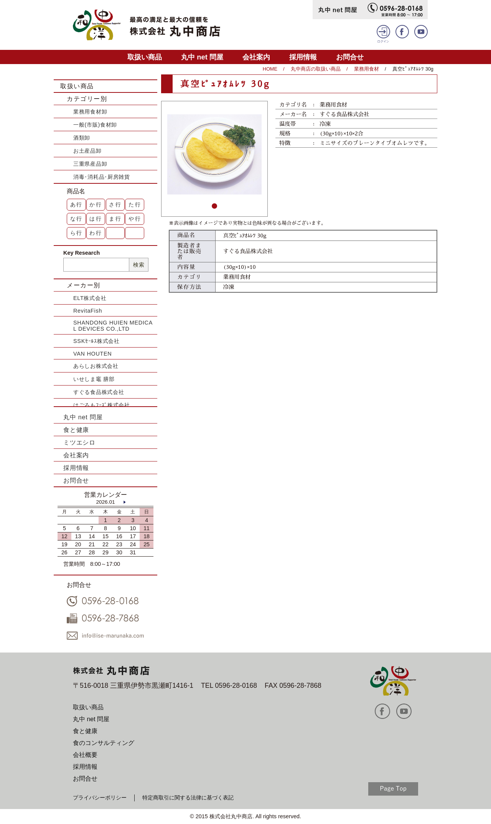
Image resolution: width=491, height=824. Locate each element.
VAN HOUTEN (92, 354)
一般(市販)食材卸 (95, 125)
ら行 (76, 233)
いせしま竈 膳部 (94, 379)
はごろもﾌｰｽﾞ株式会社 (101, 405)
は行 (95, 219)
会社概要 (85, 754)
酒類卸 (81, 138)
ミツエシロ (79, 442)
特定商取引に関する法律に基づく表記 (188, 797)
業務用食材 (366, 69)
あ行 (76, 204)
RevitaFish (87, 311)
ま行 (115, 219)
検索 (138, 265)
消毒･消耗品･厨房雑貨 (101, 177)
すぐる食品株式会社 (98, 392)
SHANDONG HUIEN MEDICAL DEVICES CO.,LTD (113, 326)
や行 (135, 219)
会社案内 (256, 57)
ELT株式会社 (89, 298)
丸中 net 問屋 (202, 57)
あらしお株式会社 (96, 366)
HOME (270, 69)
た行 (135, 204)
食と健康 (76, 430)
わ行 (95, 233)
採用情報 (303, 57)
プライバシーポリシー (100, 797)
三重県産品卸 (90, 164)
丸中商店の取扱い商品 (316, 69)
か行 (95, 204)
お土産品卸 (87, 151)
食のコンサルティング (103, 743)
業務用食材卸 (90, 112)
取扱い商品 (144, 57)
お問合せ (350, 57)
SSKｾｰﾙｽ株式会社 (96, 341)
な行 (76, 219)
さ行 (115, 204)
